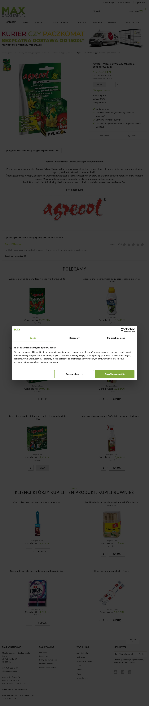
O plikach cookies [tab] (116, 338)
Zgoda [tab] (33, 338)
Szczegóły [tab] (74, 338)
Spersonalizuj (74, 374)
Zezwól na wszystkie (115, 374)
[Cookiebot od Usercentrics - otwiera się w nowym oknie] (123, 330)
